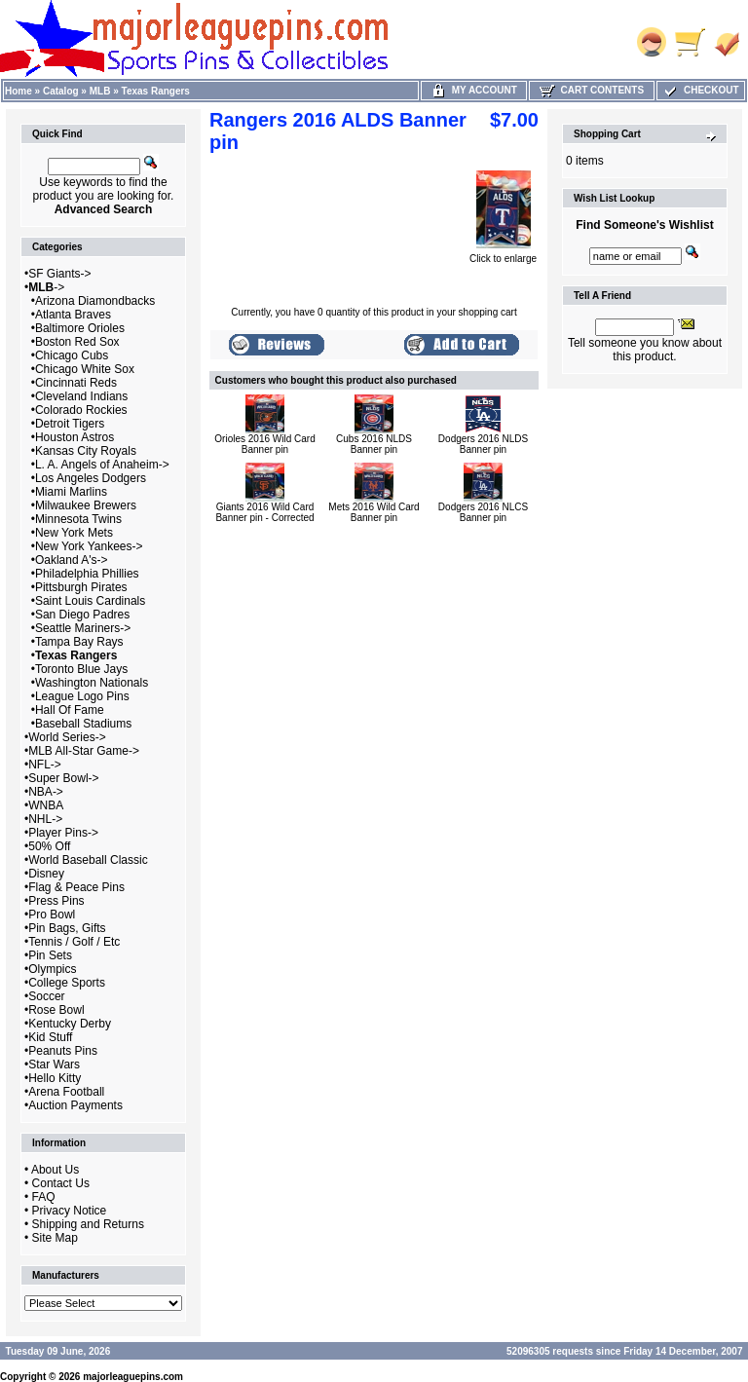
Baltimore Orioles (80, 328)
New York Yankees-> (89, 546)
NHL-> (45, 819)
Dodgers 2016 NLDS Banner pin (483, 444)
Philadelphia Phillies (87, 573)
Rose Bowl (56, 1010)
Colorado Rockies (81, 410)
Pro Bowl (51, 914)
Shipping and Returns (88, 1224)
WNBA (45, 805)
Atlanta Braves (73, 314)
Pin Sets (50, 955)
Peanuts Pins (62, 1051)
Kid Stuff (50, 1037)
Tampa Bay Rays (79, 642)
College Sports (66, 983)
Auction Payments (75, 1105)
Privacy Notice (69, 1210)
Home (18, 91)
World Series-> (66, 737)
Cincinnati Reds (76, 383)
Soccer (46, 996)
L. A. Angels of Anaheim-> (102, 464)
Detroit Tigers (69, 423)
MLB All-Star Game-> (83, 751)
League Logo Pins (82, 696)
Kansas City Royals (85, 451)
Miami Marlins (71, 492)
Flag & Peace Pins (76, 887)
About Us (55, 1170)
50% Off (49, 846)
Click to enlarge (503, 254)
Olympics (52, 969)
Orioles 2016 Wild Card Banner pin (264, 444)
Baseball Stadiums (83, 723)
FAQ (44, 1197)
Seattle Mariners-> (83, 628)
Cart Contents (592, 90)
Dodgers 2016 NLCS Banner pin (483, 512)
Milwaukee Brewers (85, 505)
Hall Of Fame (69, 710)
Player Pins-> (63, 833)
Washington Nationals (91, 683)
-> (46, 287)
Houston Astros (74, 437)
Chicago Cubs (71, 355)
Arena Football (66, 1092)
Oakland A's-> (71, 560)
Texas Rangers (156, 91)
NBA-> (45, 792)
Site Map (55, 1238)
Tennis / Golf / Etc (74, 942)
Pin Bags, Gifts (66, 928)
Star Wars (54, 1064)
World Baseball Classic (88, 860)
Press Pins (56, 901)
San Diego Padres (82, 614)
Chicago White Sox (84, 369)
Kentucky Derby (69, 1023)
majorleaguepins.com (133, 1376)
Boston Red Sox (77, 342)
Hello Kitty (54, 1078)
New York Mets (74, 533)
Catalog (61, 91)
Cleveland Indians (81, 396)
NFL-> (44, 764)
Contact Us (61, 1183)
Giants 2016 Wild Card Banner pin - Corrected (264, 512)
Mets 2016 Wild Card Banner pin (373, 512)
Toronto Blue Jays (81, 669)
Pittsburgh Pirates (81, 587)
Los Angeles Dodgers (90, 478)
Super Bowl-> (63, 778)
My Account (473, 90)
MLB (100, 91)
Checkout (700, 90)
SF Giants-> (59, 273)
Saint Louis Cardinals (90, 601)
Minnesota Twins (78, 519)
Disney (46, 873)
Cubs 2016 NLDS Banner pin (374, 444)
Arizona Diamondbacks (95, 301)
